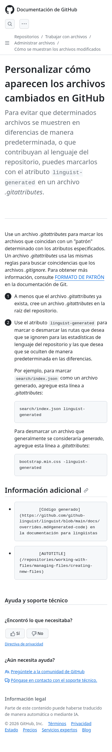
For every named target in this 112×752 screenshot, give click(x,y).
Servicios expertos (59, 730)
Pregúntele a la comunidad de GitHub (45, 671)
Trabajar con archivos (66, 36)
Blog (86, 730)
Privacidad (81, 723)
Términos (57, 723)
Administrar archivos (34, 43)
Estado (11, 730)
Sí (15, 633)
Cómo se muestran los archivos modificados (57, 49)
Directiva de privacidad (24, 644)
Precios (30, 730)
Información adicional (46, 490)
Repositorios (26, 36)
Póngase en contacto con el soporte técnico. (51, 680)
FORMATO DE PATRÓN (79, 277)
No (37, 633)
